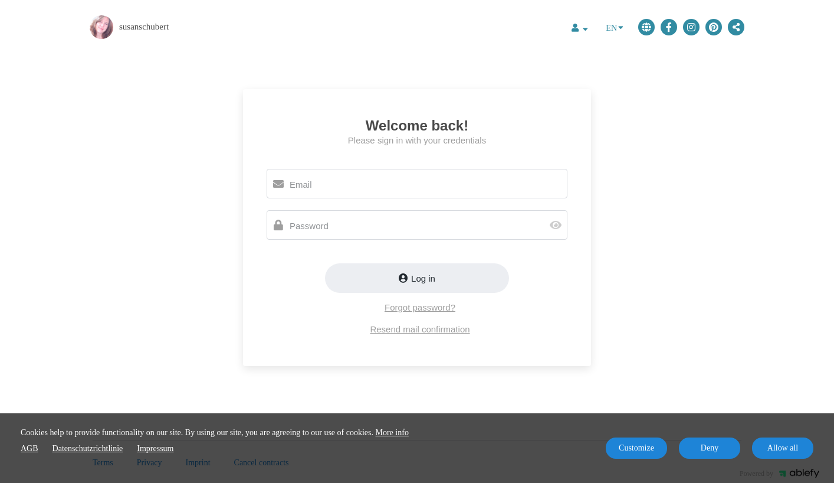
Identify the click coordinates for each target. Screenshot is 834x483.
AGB (29, 448)
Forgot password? (420, 307)
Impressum (155, 448)
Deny (709, 447)
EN (614, 27)
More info (392, 432)
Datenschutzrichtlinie (87, 448)
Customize (636, 447)
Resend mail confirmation (419, 329)
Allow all (783, 447)
